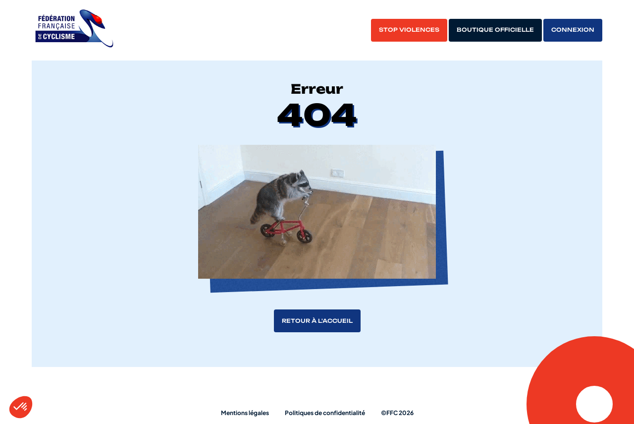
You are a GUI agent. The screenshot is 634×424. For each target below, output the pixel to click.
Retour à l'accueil (317, 320)
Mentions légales (245, 413)
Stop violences (409, 29)
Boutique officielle (495, 29)
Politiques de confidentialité (325, 413)
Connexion (572, 29)
